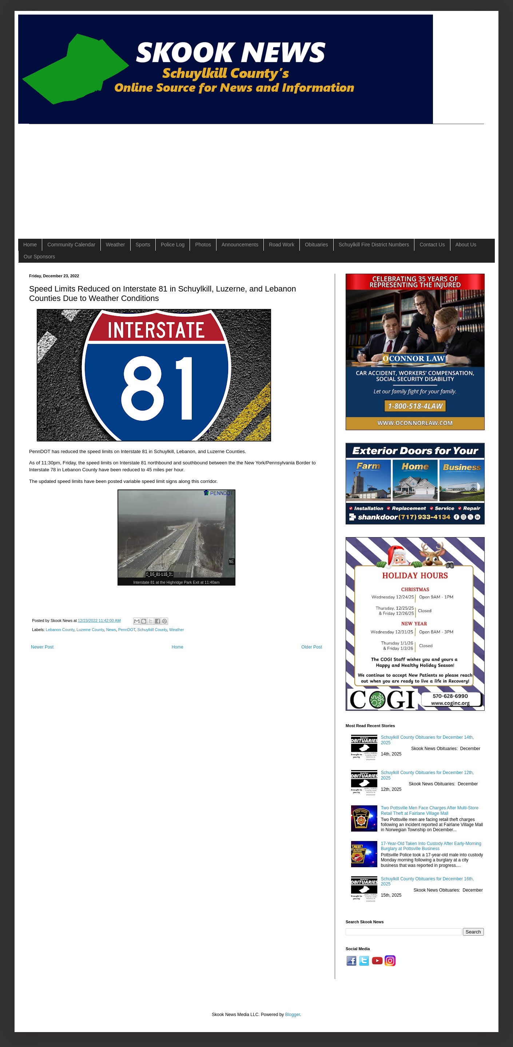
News (111, 629)
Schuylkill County (152, 629)
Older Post (311, 647)
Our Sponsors (39, 256)
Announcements (240, 244)
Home (30, 244)
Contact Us (432, 244)
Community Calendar (71, 244)
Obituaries (316, 244)
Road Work (281, 244)
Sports (143, 244)
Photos (203, 244)
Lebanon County (60, 629)
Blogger (292, 1014)
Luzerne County (90, 629)
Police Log (172, 244)
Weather (115, 244)
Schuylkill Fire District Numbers (374, 244)
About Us (466, 244)
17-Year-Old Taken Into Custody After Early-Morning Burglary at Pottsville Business (431, 846)
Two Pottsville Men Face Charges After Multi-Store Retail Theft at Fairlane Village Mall (429, 810)
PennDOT (126, 629)
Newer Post (42, 647)
